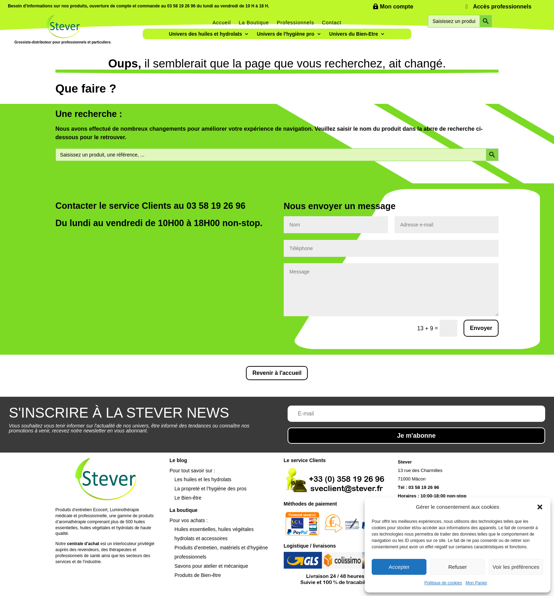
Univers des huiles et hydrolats (205, 34)
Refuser (457, 567)
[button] (539, 507)
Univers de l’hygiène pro (285, 34)
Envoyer (481, 328)
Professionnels (295, 22)
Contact (331, 22)
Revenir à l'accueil (276, 373)
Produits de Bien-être (198, 575)
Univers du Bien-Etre (353, 34)
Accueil (222, 22)
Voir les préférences (516, 567)
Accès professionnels (502, 7)
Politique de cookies (443, 582)
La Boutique (254, 22)
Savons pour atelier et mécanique (211, 566)
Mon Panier (476, 582)
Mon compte (396, 7)
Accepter (399, 567)
